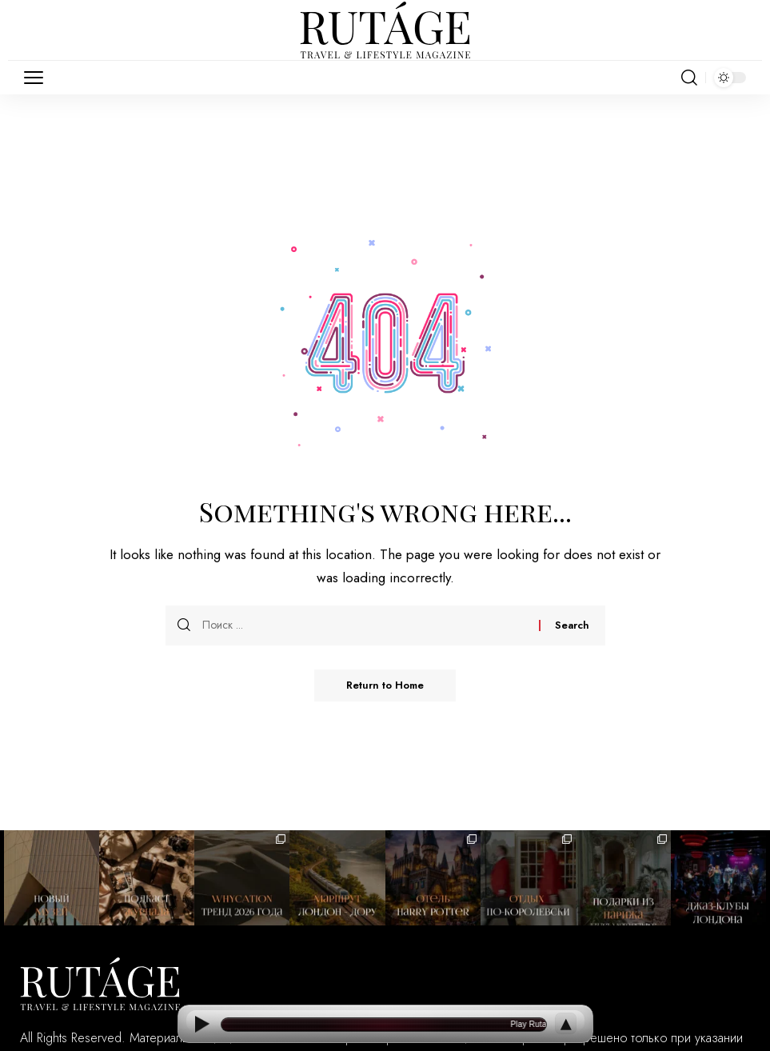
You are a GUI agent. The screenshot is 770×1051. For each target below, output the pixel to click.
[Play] (202, 1024)
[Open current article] (384, 1024)
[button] (37, 77)
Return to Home (385, 685)
